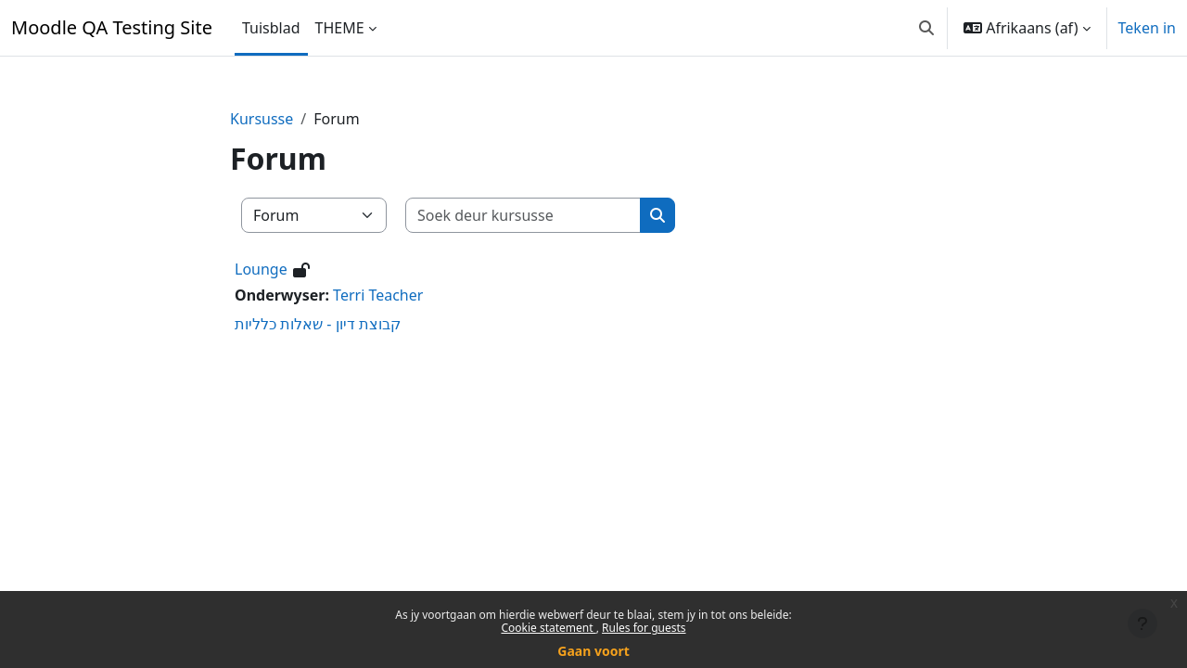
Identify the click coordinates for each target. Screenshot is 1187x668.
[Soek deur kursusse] (523, 215)
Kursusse (261, 119)
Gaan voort (593, 651)
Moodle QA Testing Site (111, 27)
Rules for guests (643, 628)
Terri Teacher (378, 295)
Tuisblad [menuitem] (271, 28)
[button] (926, 28)
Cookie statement (548, 628)
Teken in (1147, 28)
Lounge (261, 269)
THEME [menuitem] (339, 28)
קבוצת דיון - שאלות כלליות (318, 324)
